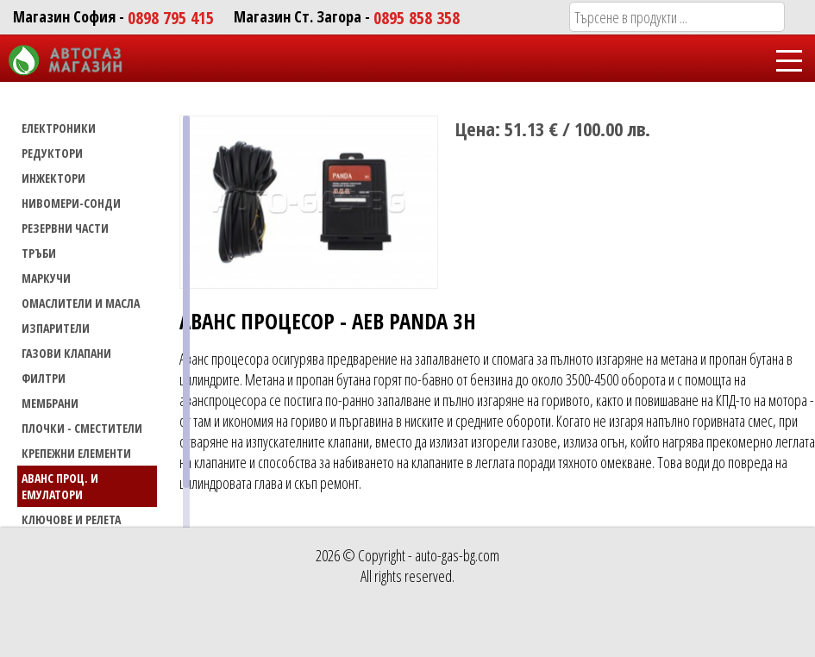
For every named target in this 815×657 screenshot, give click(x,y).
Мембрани (50, 403)
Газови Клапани (66, 353)
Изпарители (56, 328)
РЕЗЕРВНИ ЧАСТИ (65, 228)
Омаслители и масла (81, 303)
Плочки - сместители (82, 428)
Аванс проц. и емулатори (60, 486)
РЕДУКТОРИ (52, 153)
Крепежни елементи (76, 453)
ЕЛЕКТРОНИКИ (59, 128)
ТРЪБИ (39, 253)
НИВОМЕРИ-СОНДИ (71, 203)
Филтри (44, 378)
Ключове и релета (71, 519)
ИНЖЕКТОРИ (53, 178)
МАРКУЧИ (46, 278)
